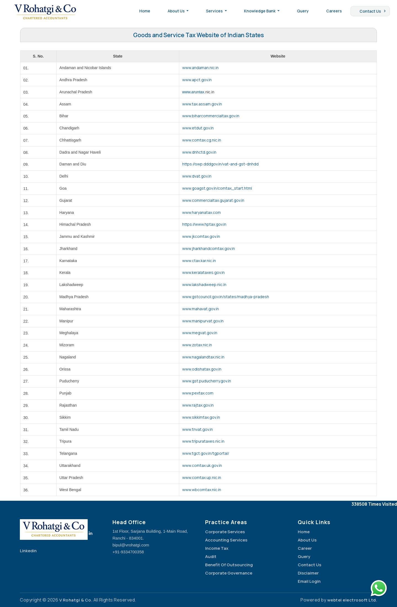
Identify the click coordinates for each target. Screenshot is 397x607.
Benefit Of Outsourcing (229, 565)
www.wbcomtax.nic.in (201, 489)
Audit (210, 556)
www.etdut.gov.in (198, 127)
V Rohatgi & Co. (76, 600)
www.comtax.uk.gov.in (202, 465)
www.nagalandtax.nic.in (203, 357)
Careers (334, 10)
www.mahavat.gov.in (200, 308)
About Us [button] (177, 10)
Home (144, 10)
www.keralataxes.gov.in (203, 272)
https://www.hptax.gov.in (204, 224)
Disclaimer (308, 573)
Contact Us (370, 11)
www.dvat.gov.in (196, 176)
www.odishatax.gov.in (201, 369)
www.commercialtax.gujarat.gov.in (213, 200)
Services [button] (215, 10)
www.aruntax (193, 92)
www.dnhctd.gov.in (199, 152)
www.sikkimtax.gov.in (201, 417)
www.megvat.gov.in (199, 332)
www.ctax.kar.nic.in (199, 260)
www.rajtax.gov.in (198, 405)
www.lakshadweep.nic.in (204, 284)
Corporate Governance (228, 573)
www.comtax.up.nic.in (201, 477)
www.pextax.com (197, 393)
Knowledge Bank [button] (260, 10)
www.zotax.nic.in (197, 344)
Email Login (309, 581)
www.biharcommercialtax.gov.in (210, 115)
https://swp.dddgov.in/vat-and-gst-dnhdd (220, 164)
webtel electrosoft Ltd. (352, 600)
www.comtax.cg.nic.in (201, 140)
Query (303, 10)
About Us (307, 540)
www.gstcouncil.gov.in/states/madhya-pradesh (225, 296)
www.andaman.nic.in (200, 67)
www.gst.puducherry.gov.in (206, 380)
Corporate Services (225, 532)
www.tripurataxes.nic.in (203, 441)
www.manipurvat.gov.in (203, 320)
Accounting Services (226, 540)
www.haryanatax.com (201, 212)
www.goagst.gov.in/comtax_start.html (217, 188)
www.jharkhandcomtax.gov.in (208, 248)
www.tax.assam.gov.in (202, 104)
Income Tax (216, 548)
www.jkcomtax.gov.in (201, 236)
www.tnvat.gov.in (197, 429)
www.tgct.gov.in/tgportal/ (205, 453)
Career (305, 548)
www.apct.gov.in (197, 79)
